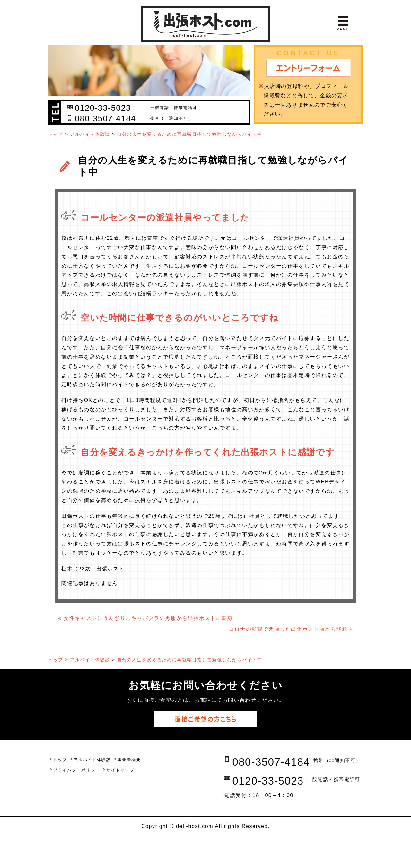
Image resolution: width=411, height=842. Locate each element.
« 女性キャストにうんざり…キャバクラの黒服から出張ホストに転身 (145, 618)
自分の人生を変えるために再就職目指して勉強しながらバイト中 (189, 134)
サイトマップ (120, 770)
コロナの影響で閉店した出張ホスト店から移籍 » (291, 629)
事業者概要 (129, 759)
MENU (343, 29)
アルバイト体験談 (90, 134)
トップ (55, 134)
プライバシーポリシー (76, 770)
